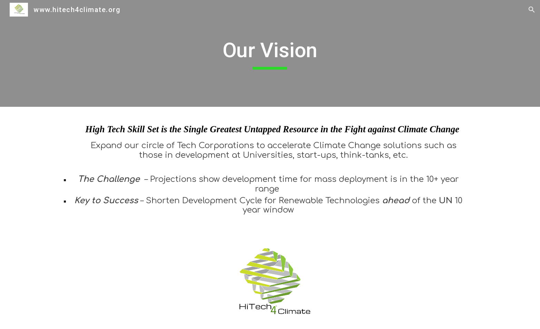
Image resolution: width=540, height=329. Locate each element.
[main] (270, 53)
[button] (531, 9)
